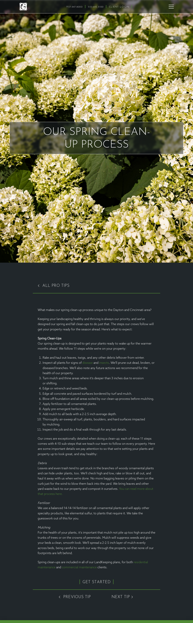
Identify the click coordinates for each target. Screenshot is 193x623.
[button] (171, 6)
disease (87, 363)
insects (104, 363)
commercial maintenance (79, 567)
